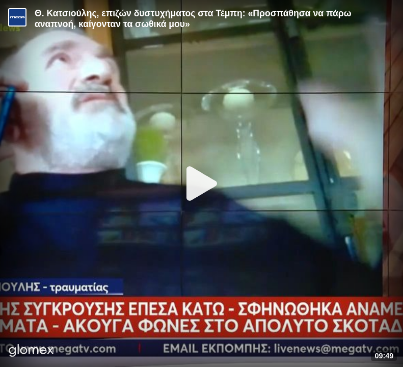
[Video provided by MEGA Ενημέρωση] (17, 17)
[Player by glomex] (31, 351)
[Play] (201, 183)
